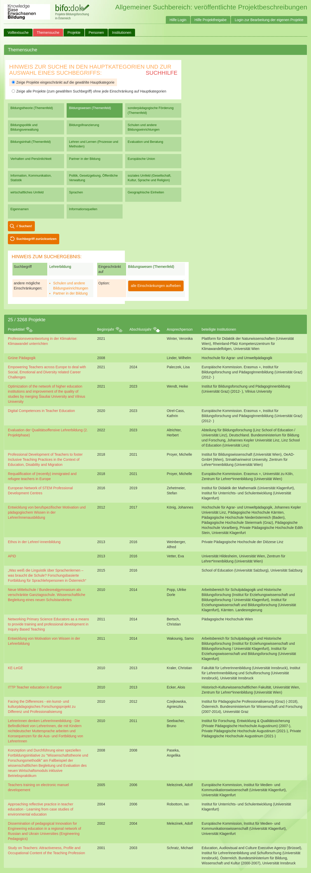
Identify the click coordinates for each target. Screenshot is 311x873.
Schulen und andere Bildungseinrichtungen (143, 127)
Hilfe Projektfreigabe (211, 20)
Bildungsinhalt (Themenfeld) (30, 142)
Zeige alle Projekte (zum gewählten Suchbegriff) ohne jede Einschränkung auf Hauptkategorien (89, 91)
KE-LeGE (15, 668)
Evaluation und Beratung (145, 142)
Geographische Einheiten (146, 192)
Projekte (73, 32)
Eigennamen (19, 209)
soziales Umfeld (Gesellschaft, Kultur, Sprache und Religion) (149, 178)
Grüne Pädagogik (22, 358)
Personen (96, 32)
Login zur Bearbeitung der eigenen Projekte (269, 20)
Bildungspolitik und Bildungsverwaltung (24, 127)
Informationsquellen (83, 209)
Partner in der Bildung (84, 159)
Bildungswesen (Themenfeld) (90, 108)
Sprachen (76, 192)
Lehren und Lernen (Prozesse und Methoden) (93, 144)
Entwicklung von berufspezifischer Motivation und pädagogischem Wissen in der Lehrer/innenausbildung (47, 512)
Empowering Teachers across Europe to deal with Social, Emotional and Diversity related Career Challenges (47, 372)
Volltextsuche (18, 32)
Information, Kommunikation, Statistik (31, 178)
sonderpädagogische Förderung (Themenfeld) (151, 110)
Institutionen (121, 32)
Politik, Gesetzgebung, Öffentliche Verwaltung (93, 178)
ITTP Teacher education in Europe (35, 687)
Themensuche (48, 32)
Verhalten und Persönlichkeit (30, 159)
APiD (12, 556)
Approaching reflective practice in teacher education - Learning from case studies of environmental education (40, 809)
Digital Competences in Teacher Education (41, 411)
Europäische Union (141, 159)
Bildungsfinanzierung (84, 125)
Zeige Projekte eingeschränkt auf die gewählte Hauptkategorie (63, 82)
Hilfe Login (178, 20)
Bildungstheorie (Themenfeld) (31, 108)
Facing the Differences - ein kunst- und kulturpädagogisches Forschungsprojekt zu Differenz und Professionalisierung (42, 706)
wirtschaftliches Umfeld (26, 192)
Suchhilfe (161, 73)
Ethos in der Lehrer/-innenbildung (34, 542)
